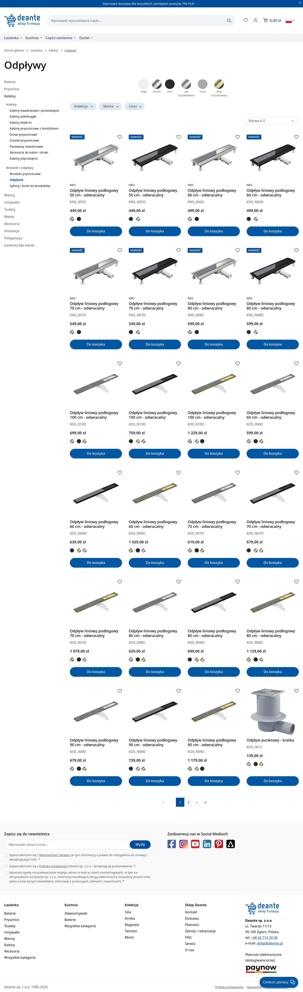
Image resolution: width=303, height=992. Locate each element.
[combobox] (141, 20)
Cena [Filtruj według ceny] (135, 106)
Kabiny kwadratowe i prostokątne (34, 110)
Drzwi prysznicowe (23, 134)
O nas (189, 950)
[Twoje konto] (255, 20)
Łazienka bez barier (19, 245)
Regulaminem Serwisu (54, 855)
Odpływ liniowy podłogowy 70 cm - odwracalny (94, 305)
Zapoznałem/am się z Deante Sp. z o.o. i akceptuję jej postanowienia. (72, 866)
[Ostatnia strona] (205, 802)
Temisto (131, 931)
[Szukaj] (229, 20)
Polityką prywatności (53, 866)
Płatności (192, 924)
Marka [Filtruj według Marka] (111, 106)
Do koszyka (96, 231)
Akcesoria (12, 223)
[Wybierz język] (290, 20)
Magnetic (132, 924)
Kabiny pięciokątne (24, 158)
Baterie (10, 81)
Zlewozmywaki (75, 913)
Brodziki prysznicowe (25, 174)
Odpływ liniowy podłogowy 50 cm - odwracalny (94, 192)
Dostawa (192, 918)
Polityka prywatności (229, 987)
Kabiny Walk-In (21, 122)
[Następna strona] (197, 802)
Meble (9, 216)
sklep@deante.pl (270, 943)
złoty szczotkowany (219, 93)
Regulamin (254, 987)
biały (143, 91)
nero (170, 91)
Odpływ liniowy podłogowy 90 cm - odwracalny (94, 742)
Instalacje (11, 231)
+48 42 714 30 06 (264, 937)
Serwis (190, 943)
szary (203, 91)
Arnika (130, 918)
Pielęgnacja (13, 238)
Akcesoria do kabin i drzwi (29, 152)
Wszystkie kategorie (20, 957)
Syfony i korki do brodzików (30, 186)
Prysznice (11, 89)
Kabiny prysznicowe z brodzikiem (34, 128)
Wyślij (140, 844)
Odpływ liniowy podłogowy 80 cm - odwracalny (212, 305)
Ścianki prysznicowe (24, 140)
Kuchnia (71, 905)
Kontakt (191, 912)
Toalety (10, 209)
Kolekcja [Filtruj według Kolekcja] (83, 106)
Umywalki (12, 202)
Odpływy (16, 179)
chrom (157, 91)
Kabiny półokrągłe (23, 116)
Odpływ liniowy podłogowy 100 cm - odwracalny (94, 415)
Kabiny (10, 96)
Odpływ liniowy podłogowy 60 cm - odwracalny (212, 192)
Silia (128, 912)
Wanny (9, 195)
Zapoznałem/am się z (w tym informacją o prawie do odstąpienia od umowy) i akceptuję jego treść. (78, 857)
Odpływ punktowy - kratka (270, 740)
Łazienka (11, 905)
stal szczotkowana (186, 93)
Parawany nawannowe (26, 146)
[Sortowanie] (271, 120)
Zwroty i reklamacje (200, 931)
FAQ (188, 937)
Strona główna (14, 50)
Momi (129, 937)
